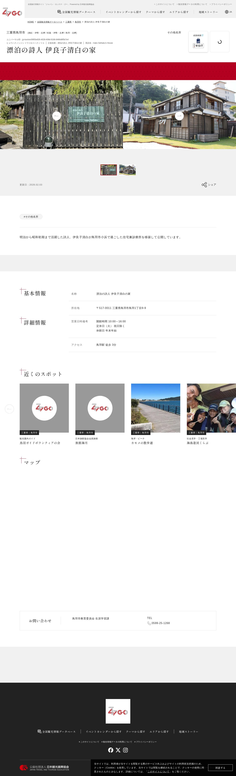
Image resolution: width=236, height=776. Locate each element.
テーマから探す (155, 12)
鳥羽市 (78, 22)
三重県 (68, 22)
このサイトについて (158, 771)
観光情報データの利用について (192, 4)
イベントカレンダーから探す (124, 12)
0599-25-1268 (161, 623)
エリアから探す (179, 12)
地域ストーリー (208, 12)
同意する (220, 767)
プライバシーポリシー (221, 4)
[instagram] (125, 750)
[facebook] (111, 750)
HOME (31, 22)
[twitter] (118, 750)
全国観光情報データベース (76, 12)
